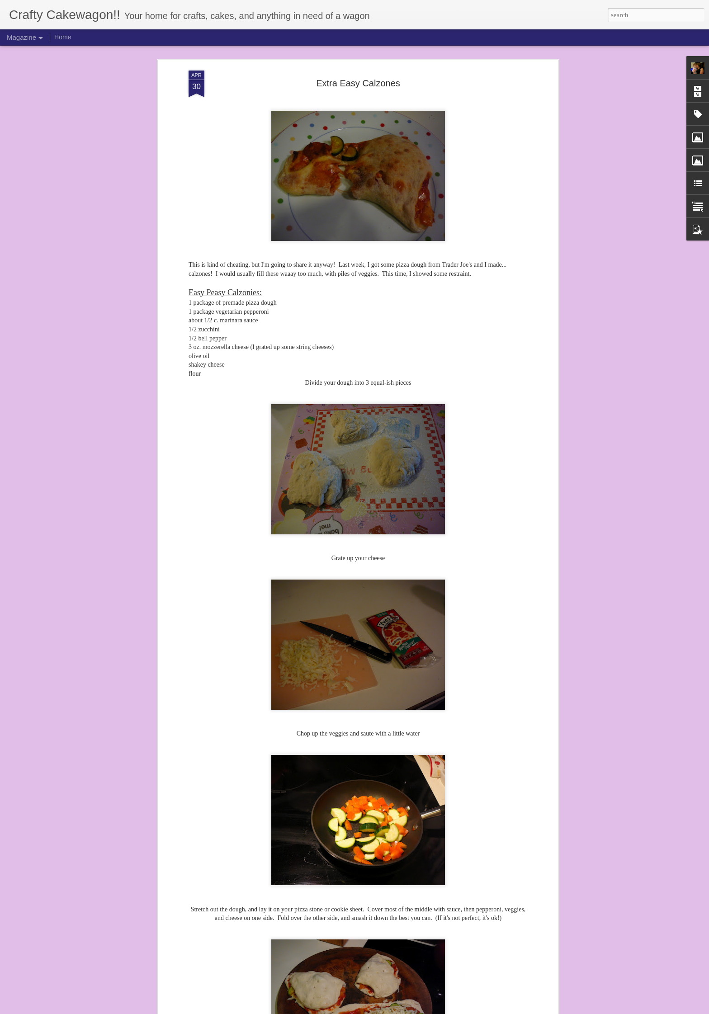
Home (62, 37)
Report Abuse (406, 1009)
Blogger (379, 1009)
